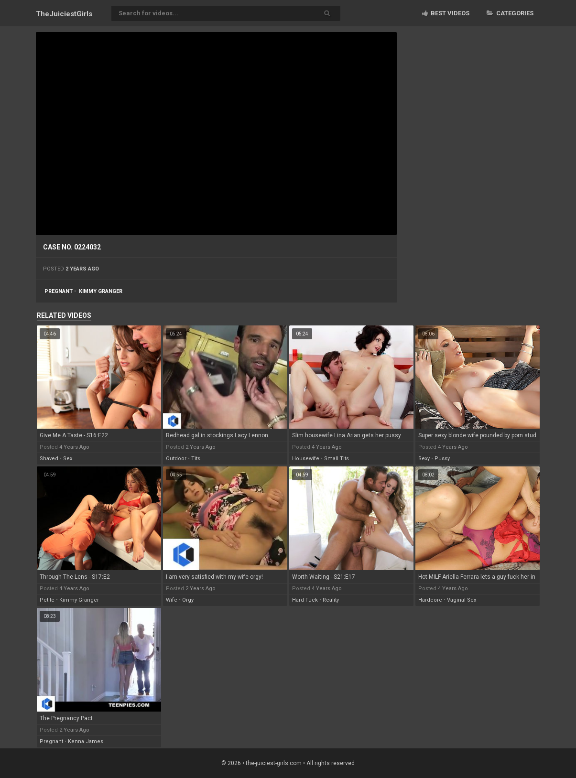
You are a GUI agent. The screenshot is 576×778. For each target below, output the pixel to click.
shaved (49, 458)
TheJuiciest (64, 14)
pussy (442, 458)
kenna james (85, 741)
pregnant (58, 291)
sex (67, 458)
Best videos (445, 13)
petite (47, 600)
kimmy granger (100, 291)
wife (171, 600)
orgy (188, 600)
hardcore (430, 600)
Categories (510, 13)
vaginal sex (461, 600)
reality (331, 600)
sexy (424, 458)
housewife (305, 458)
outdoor (176, 458)
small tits (336, 458)
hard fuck (305, 600)
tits (195, 458)
